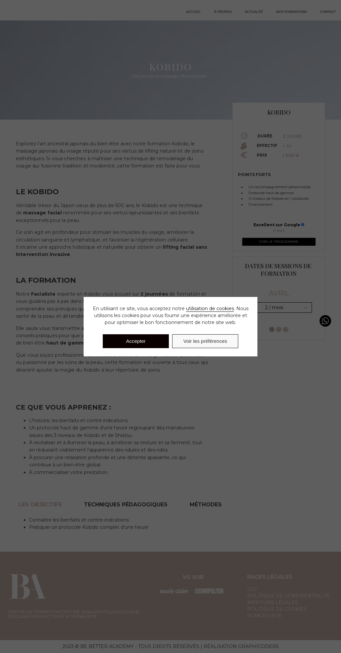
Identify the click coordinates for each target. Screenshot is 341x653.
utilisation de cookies (210, 308)
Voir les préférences (205, 341)
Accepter (135, 341)
